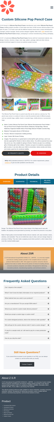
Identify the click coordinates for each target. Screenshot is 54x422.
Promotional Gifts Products (10, 405)
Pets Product (6, 410)
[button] (8, 105)
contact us (8, 162)
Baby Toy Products (8, 412)
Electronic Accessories (9, 409)
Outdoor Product (7, 416)
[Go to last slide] (3, 72)
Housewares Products (8, 407)
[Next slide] (51, 72)
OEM (42, 31)
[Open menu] (52, 7)
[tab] (6, 181)
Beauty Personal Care (8, 414)
